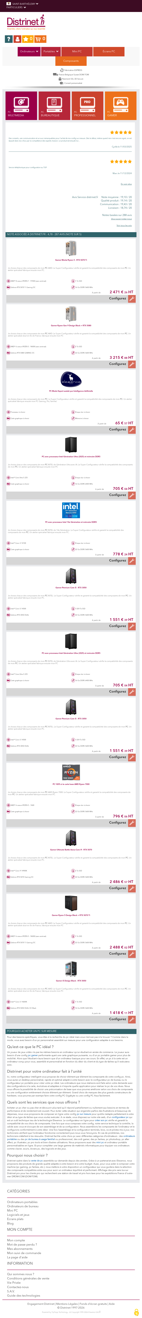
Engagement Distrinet (40, 1304)
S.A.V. (11, 1291)
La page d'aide (17, 1257)
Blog (10, 1223)
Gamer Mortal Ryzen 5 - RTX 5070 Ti (71, 260)
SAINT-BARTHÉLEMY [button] (22, 3)
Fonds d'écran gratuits (93, 1304)
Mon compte (16, 1240)
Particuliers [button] (16, 7)
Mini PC (77, 51)
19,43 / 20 (115, 204)
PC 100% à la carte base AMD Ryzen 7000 (71, 784)
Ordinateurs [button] (29, 51)
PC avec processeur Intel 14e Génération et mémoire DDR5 (71, 522)
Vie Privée (14, 1282)
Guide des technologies (23, 1295)
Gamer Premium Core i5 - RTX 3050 (71, 588)
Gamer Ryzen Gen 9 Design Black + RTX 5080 (71, 326)
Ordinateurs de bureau (22, 1206)
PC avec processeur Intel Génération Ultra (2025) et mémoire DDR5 (71, 457)
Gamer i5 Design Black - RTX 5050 (71, 981)
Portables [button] (51, 51)
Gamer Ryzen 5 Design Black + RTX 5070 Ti (71, 915)
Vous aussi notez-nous (121, 219)
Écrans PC (109, 51)
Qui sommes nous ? (20, 1274)
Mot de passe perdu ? (22, 1244)
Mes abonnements (20, 1249)
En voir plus (126, 184)
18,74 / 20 (115, 208)
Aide (112, 1304)
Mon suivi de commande (24, 1253)
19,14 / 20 (115, 201)
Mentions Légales (67, 1304)
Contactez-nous (18, 1287)
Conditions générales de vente (28, 1278)
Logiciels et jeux (18, 1215)
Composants (71, 61)
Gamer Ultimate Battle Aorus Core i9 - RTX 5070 (71, 850)
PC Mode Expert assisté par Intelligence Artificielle (71, 391)
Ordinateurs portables (22, 1202)
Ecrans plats (15, 1219)
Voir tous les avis (124, 226)
